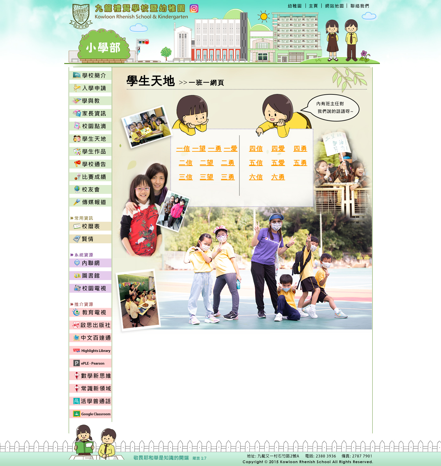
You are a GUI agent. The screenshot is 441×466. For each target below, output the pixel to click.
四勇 (300, 148)
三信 (186, 177)
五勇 (300, 162)
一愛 (231, 148)
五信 (256, 162)
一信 (183, 148)
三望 (207, 177)
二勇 (228, 162)
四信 (256, 148)
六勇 (278, 177)
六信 (256, 177)
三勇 (228, 177)
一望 (199, 148)
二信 (186, 162)
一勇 (215, 148)
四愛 (278, 148)
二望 (207, 162)
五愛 (278, 162)
